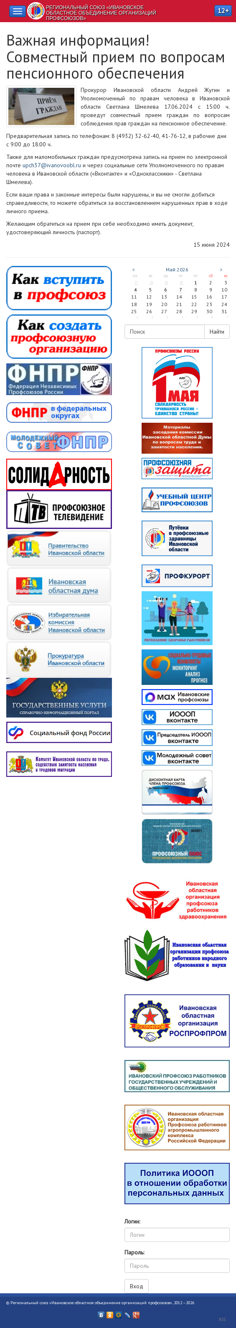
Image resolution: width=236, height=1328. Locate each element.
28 (151, 282)
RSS (222, 1319)
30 (181, 282)
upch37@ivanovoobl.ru (52, 165)
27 (136, 282)
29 (166, 282)
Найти (217, 331)
